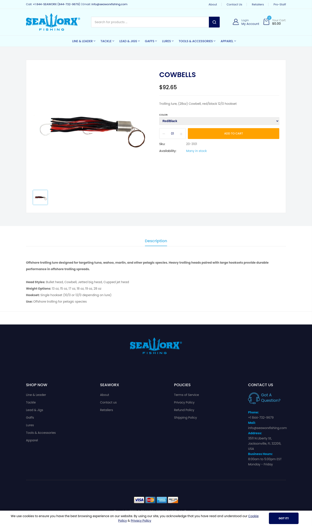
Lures (30, 425)
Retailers (258, 4)
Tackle (31, 402)
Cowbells (177, 74)
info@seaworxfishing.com (109, 4)
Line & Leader (36, 395)
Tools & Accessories (41, 433)
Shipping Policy (185, 417)
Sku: (162, 143)
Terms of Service (186, 395)
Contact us (234, 4)
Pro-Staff (279, 4)
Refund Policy (184, 410)
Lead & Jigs (34, 410)
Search (214, 22)
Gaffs (30, 417)
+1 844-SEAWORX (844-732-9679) (56, 4)
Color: (163, 114)
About (213, 4)
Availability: (167, 150)
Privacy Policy (184, 402)
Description (156, 241)
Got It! (284, 518)
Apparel (32, 440)
